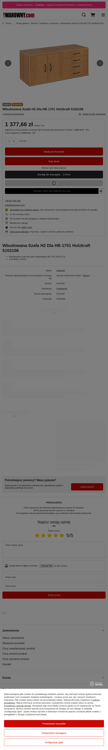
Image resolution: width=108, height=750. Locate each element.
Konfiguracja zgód (54, 742)
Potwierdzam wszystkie (54, 723)
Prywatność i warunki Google (17, 706)
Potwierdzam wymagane (54, 733)
